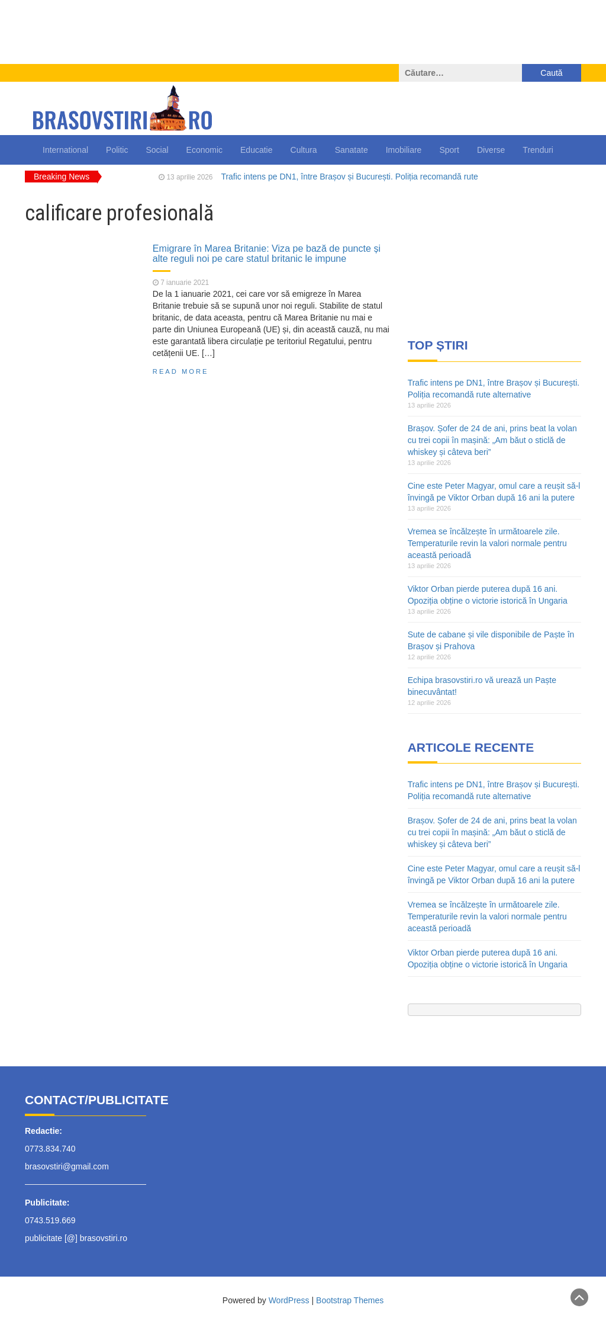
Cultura (304, 150)
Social (157, 150)
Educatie (256, 150)
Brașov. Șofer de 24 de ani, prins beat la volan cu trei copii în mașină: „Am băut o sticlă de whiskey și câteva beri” (492, 440)
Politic (117, 150)
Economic (204, 150)
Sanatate (351, 150)
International (65, 150)
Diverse (491, 150)
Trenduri (538, 150)
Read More (181, 371)
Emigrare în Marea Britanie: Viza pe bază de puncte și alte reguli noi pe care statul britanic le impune (267, 253)
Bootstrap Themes (349, 1300)
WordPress (289, 1300)
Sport (449, 150)
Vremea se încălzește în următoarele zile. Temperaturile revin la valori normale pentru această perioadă (487, 543)
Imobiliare (404, 150)
